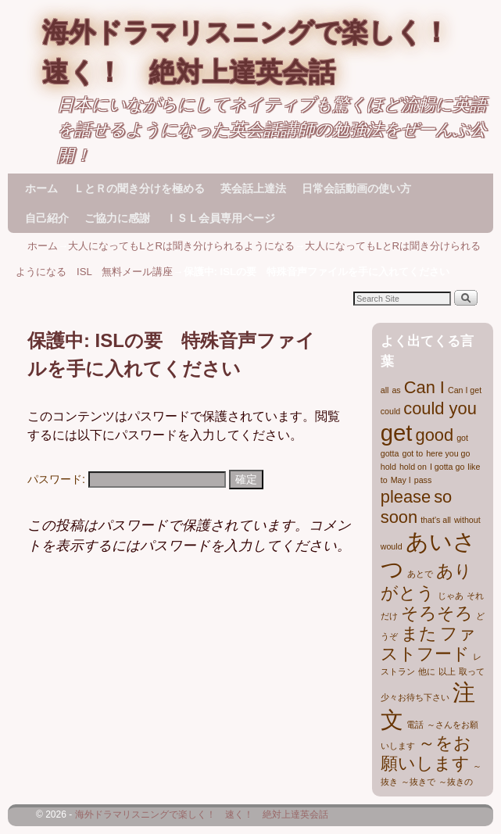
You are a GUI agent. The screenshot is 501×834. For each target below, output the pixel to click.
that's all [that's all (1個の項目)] (435, 519)
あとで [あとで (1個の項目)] (420, 573)
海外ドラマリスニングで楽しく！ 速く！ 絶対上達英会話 (201, 814)
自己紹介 (47, 218)
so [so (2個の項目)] (443, 496)
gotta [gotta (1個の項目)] (390, 453)
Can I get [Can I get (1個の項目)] (464, 390)
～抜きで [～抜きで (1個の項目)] (418, 781)
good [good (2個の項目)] (435, 435)
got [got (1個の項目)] (462, 437)
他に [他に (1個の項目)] (426, 671)
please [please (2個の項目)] (406, 496)
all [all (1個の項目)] (385, 390)
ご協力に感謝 (117, 218)
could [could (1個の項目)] (390, 411)
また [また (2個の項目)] (419, 633)
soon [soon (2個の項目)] (399, 517)
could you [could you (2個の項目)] (440, 408)
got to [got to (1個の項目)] (412, 453)
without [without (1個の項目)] (467, 519)
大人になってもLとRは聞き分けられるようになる (181, 246)
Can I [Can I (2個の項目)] (424, 387)
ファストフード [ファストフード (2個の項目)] (428, 644)
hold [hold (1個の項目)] (388, 466)
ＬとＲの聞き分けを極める (139, 188)
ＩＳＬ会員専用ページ (220, 218)
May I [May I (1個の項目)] (401, 480)
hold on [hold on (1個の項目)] (413, 466)
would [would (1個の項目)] (392, 546)
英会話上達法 (253, 188)
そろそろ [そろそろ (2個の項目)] (437, 613)
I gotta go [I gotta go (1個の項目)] (447, 466)
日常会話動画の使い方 (356, 188)
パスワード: (126, 479)
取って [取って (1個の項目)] (472, 671)
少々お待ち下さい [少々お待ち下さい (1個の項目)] (415, 697)
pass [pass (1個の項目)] (423, 480)
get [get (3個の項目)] (397, 433)
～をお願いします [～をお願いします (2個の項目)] (426, 753)
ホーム (41, 188)
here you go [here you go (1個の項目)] (448, 453)
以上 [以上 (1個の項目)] (447, 671)
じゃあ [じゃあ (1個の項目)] (450, 595)
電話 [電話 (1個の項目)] (415, 724)
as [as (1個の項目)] (396, 390)
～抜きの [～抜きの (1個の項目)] (455, 781)
